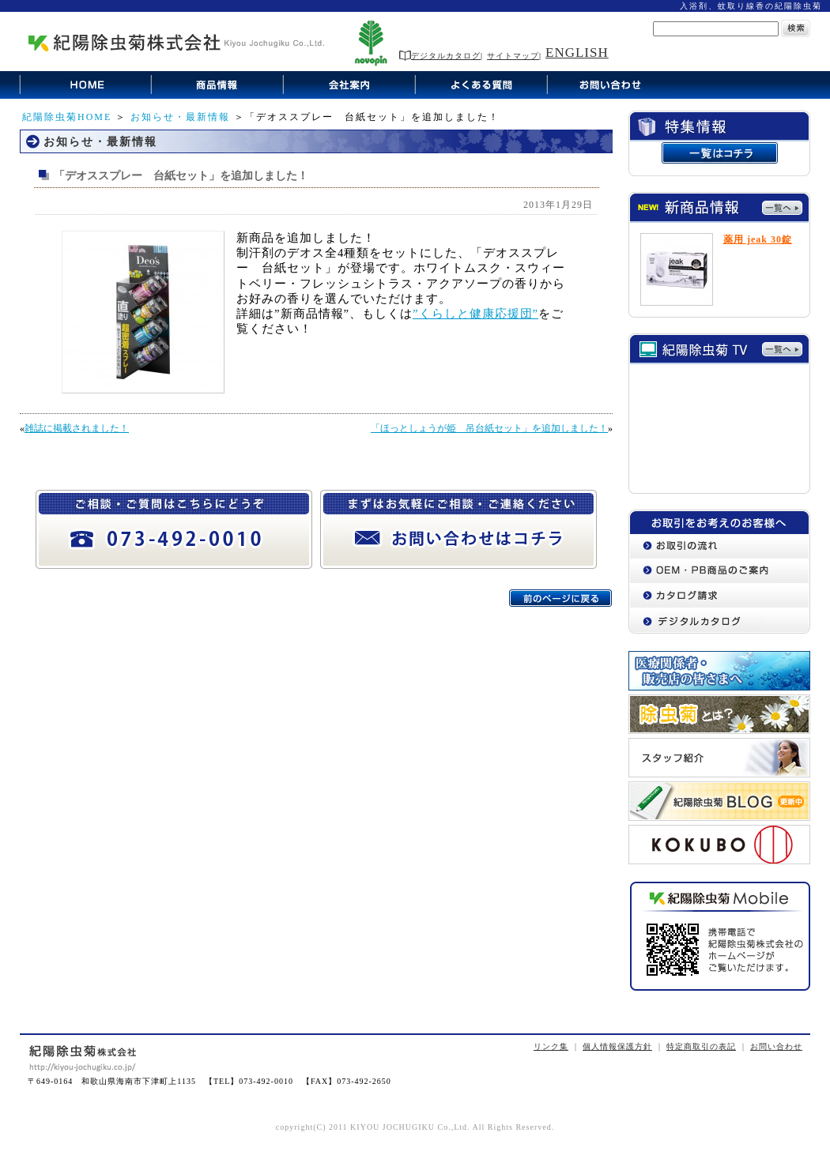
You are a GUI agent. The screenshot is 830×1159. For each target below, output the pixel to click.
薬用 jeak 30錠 (757, 239)
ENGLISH (577, 52)
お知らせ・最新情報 (180, 116)
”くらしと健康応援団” (475, 313)
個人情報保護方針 (617, 1046)
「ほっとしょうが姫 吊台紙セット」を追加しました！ (489, 428)
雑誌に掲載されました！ (77, 428)
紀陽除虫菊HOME (66, 116)
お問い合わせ (776, 1046)
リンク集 (551, 1046)
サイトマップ (513, 55)
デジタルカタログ (440, 55)
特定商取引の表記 (701, 1046)
